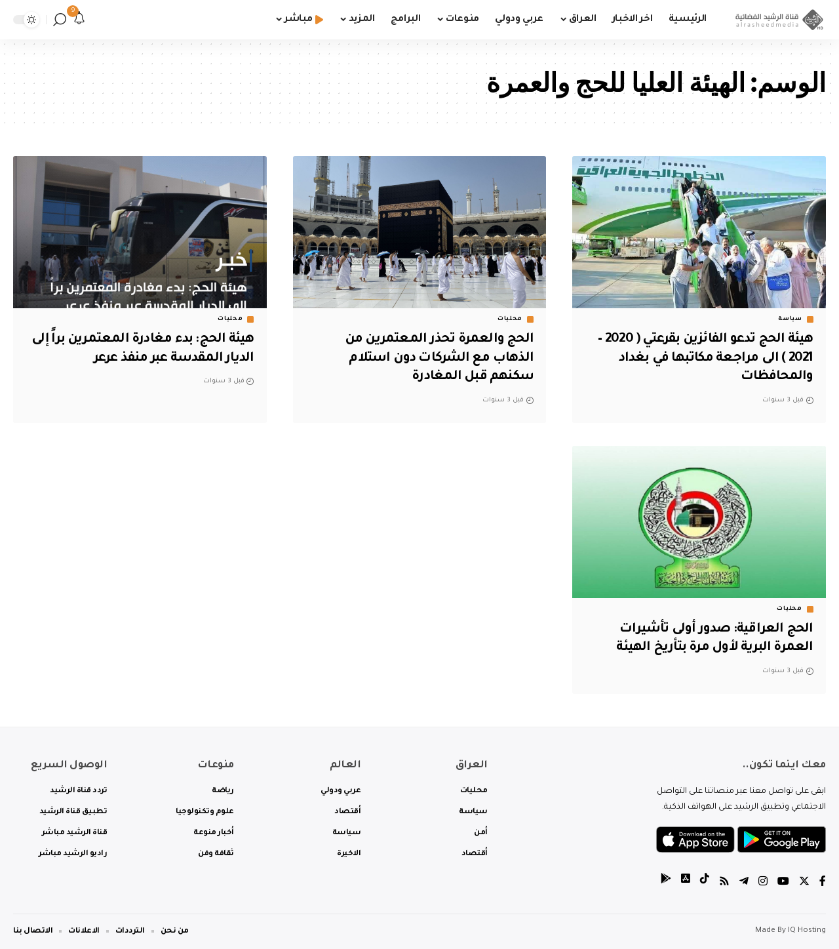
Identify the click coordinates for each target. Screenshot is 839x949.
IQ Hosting (807, 931)
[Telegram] (744, 883)
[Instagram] (763, 883)
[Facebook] (822, 883)
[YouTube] (783, 883)
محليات (510, 319)
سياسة (790, 319)
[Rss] (724, 883)
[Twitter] (804, 883)
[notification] (79, 19)
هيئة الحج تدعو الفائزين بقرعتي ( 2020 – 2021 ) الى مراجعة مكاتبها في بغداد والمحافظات (702, 358)
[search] (59, 20)
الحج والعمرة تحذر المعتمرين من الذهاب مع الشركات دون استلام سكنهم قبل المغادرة (437, 358)
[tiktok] (704, 883)
